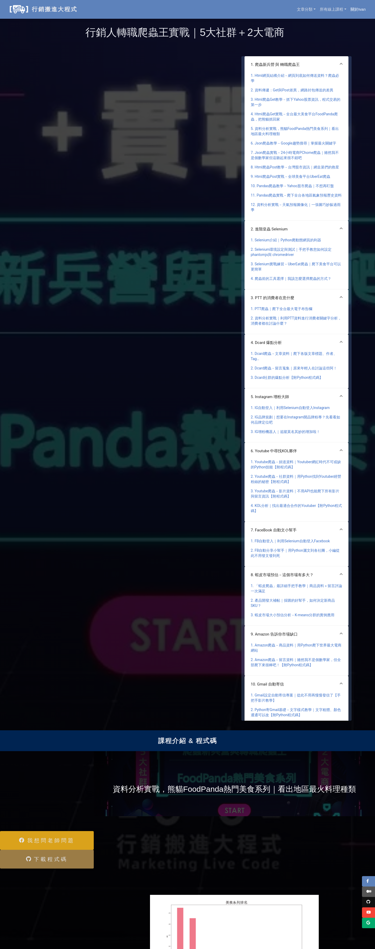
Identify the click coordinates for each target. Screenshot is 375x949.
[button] (296, 64)
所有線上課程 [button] (331, 9)
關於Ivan (358, 9)
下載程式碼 (47, 859)
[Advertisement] (39, 790)
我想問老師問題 (47, 840)
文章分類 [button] (304, 9)
